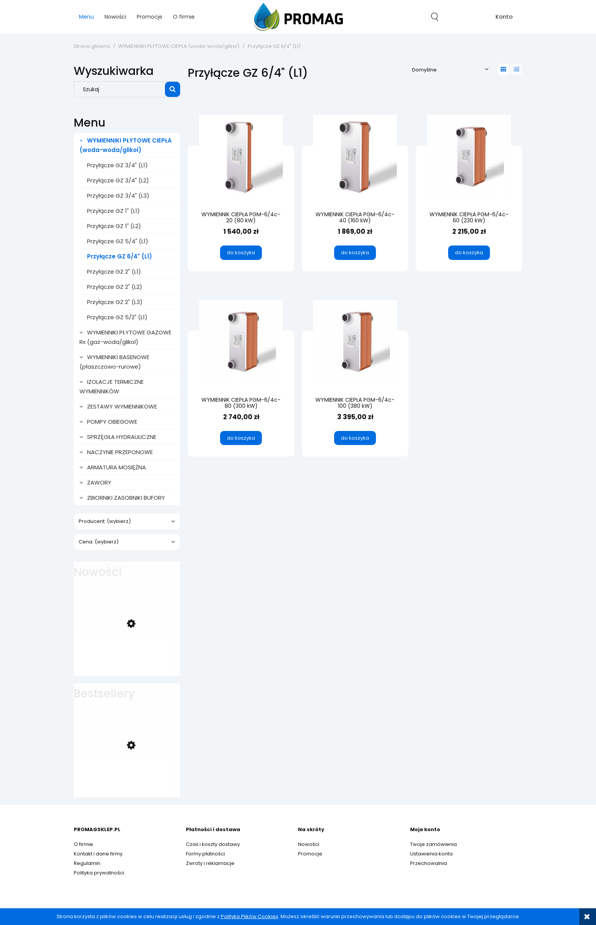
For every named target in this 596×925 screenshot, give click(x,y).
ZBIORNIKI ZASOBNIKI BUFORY (126, 498)
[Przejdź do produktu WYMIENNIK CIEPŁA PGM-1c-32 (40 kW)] (123, 778)
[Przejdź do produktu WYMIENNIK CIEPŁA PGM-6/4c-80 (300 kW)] (241, 341)
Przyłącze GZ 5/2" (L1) (117, 317)
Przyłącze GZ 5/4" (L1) (117, 241)
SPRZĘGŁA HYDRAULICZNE (121, 437)
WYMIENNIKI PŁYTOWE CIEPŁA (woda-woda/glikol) (125, 145)
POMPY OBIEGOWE (112, 422)
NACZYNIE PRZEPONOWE (120, 452)
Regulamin (87, 863)
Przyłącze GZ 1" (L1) (113, 211)
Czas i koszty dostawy (213, 844)
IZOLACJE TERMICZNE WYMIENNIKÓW (111, 386)
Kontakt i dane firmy (98, 853)
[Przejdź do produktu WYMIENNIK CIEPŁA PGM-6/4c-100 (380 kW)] (355, 341)
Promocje (310, 853)
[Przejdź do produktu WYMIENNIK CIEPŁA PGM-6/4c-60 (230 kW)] (469, 156)
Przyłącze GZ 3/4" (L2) (118, 180)
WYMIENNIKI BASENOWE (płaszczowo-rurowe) (114, 362)
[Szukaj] (172, 89)
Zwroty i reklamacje (210, 863)
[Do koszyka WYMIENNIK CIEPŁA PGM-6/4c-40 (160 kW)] (355, 253)
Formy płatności (205, 853)
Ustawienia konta (431, 853)
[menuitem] (86, 17)
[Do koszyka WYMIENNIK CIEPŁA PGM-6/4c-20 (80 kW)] (241, 253)
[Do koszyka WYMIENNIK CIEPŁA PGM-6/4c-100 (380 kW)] (355, 438)
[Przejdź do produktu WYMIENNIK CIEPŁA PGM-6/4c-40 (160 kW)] (355, 156)
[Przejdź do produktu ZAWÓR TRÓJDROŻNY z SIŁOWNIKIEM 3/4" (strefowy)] (123, 657)
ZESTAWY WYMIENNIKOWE (122, 406)
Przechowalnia (428, 863)
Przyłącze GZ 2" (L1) (114, 272)
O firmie (83, 844)
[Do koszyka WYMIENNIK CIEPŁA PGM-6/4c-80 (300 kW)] (241, 438)
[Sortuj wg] (450, 69)
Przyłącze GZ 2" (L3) (115, 302)
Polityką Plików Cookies (249, 916)
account (504, 17)
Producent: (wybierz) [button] (105, 521)
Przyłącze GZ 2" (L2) (114, 287)
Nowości (308, 844)
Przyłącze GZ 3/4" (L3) (118, 196)
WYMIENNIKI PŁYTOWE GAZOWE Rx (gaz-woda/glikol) (125, 337)
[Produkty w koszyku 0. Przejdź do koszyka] (469, 16)
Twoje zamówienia (433, 844)
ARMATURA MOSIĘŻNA (116, 467)
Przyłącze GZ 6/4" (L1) (119, 256)
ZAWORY (99, 482)
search (435, 16)
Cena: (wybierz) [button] (99, 542)
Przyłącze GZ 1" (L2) (114, 226)
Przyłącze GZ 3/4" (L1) (117, 165)
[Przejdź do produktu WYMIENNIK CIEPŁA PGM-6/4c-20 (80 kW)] (241, 156)
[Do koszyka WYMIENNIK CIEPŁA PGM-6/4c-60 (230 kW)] (469, 253)
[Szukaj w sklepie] (121, 89)
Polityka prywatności (99, 872)
